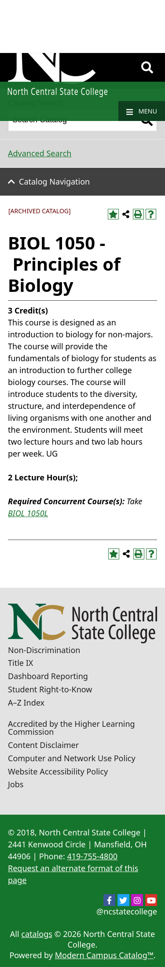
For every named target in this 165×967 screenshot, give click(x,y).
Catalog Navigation (54, 181)
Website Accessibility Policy (58, 771)
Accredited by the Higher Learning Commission (71, 727)
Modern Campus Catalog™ (104, 955)
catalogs (36, 934)
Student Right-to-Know (50, 689)
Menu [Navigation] (141, 111)
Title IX (20, 662)
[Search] (147, 68)
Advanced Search (39, 153)
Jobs (16, 784)
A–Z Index (26, 702)
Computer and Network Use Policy (72, 758)
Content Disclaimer (43, 745)
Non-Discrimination (44, 650)
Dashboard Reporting (48, 676)
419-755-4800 (92, 856)
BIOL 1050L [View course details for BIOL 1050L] (28, 513)
